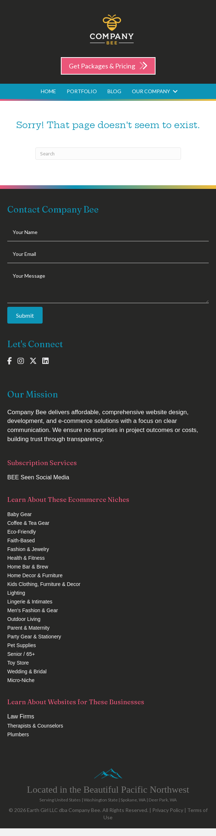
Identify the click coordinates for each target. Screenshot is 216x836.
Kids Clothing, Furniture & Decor (43, 584)
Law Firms (20, 716)
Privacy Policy (167, 810)
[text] (108, 232)
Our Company (151, 91)
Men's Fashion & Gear (32, 610)
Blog (114, 91)
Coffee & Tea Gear (28, 523)
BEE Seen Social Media (38, 477)
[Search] (108, 153)
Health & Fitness (26, 558)
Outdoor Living (23, 619)
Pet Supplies (21, 645)
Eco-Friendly (21, 532)
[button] (175, 91)
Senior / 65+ (21, 654)
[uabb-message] (108, 285)
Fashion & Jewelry (28, 549)
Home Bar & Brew (27, 567)
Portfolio (82, 91)
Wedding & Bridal (27, 671)
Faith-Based (21, 540)
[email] (108, 254)
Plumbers (18, 734)
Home (48, 91)
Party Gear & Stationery (34, 636)
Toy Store (18, 663)
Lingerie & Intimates (29, 602)
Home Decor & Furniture (35, 575)
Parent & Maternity (28, 628)
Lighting (16, 593)
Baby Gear (19, 514)
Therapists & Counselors (35, 726)
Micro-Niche (21, 680)
